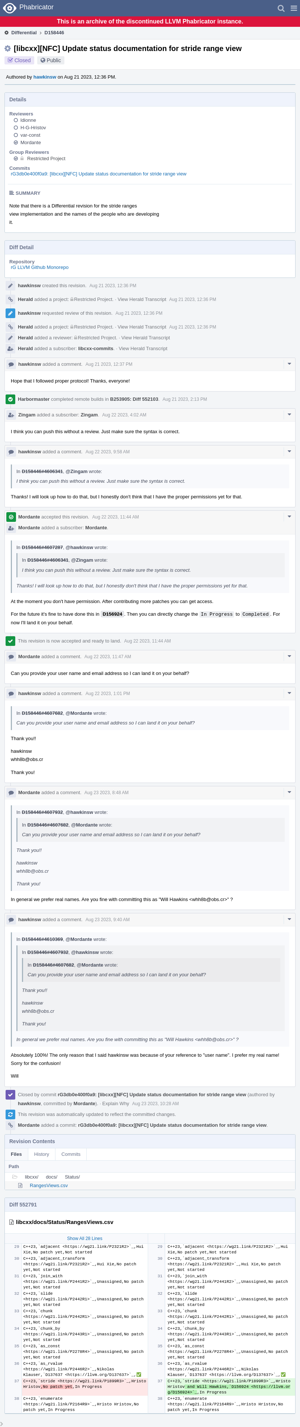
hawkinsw (44, 77)
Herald (25, 299)
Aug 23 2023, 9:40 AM (108, 919)
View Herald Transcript (142, 299)
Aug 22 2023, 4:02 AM (124, 415)
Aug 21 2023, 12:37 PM (109, 364)
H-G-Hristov (33, 127)
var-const (30, 135)
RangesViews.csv (49, 1185)
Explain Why (115, 1103)
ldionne (28, 120)
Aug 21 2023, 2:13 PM (185, 399)
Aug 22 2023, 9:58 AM (108, 451)
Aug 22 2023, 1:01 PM (108, 693)
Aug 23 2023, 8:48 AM (106, 792)
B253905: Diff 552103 (134, 399)
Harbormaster (34, 399)
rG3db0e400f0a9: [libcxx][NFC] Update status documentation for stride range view (98, 174)
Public (54, 60)
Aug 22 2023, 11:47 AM (107, 656)
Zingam (26, 415)
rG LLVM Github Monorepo (39, 267)
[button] (294, 8)
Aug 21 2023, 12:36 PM (112, 285)
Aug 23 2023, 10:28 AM (155, 1103)
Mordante (30, 142)
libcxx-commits (96, 348)
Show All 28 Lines (84, 1238)
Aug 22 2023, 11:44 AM (115, 517)
